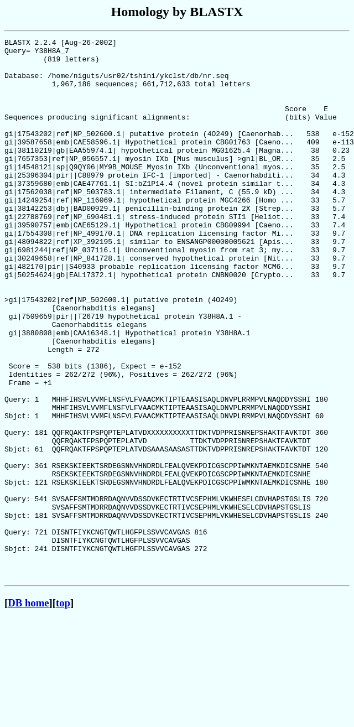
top (63, 710)
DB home (28, 710)
